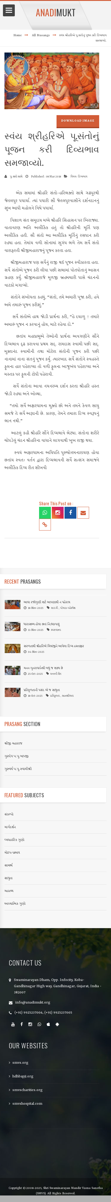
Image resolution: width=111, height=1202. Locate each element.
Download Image (77, 121)
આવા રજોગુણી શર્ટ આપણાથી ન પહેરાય (47, 602)
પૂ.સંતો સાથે (16, 176)
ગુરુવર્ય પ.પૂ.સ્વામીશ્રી (18, 769)
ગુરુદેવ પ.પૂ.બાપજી (16, 756)
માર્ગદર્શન (10, 827)
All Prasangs (41, 35)
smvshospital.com (27, 1104)
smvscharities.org (27, 1090)
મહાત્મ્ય (8, 891)
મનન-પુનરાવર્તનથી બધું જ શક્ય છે (43, 668)
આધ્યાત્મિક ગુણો (14, 904)
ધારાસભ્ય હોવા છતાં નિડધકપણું (42, 624)
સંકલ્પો (8, 814)
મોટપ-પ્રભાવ (12, 853)
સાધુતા (8, 878)
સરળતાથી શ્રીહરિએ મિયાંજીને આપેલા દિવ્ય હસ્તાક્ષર (54, 646)
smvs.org (20, 1063)
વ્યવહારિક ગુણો (14, 840)
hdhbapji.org (22, 1076)
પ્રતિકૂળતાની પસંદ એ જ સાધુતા (42, 690)
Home (17, 35)
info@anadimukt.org (32, 1003)
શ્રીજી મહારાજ (13, 743)
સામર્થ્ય (8, 865)
